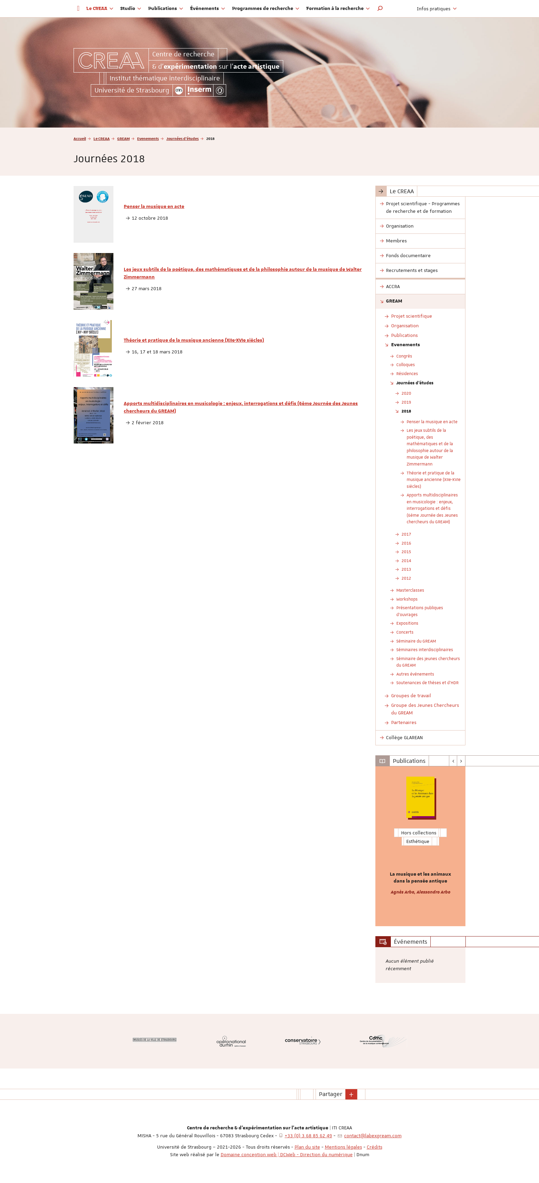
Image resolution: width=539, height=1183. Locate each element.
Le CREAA (102, 138)
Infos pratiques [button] (437, 9)
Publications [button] (165, 9)
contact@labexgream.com (373, 1135)
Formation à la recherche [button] (338, 9)
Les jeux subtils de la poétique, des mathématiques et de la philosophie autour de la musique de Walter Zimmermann (243, 273)
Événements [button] (207, 9)
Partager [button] (330, 1094)
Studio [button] (130, 9)
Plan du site (307, 1147)
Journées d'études (182, 138)
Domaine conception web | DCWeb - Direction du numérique (287, 1154)
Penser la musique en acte (154, 207)
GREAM (123, 138)
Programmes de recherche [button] (265, 9)
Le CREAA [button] (99, 9)
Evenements (148, 138)
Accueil (80, 138)
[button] (380, 8)
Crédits (374, 1147)
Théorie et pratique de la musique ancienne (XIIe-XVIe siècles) (194, 340)
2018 (406, 411)
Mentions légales (343, 1147)
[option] (420, 846)
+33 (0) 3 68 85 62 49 (308, 1135)
